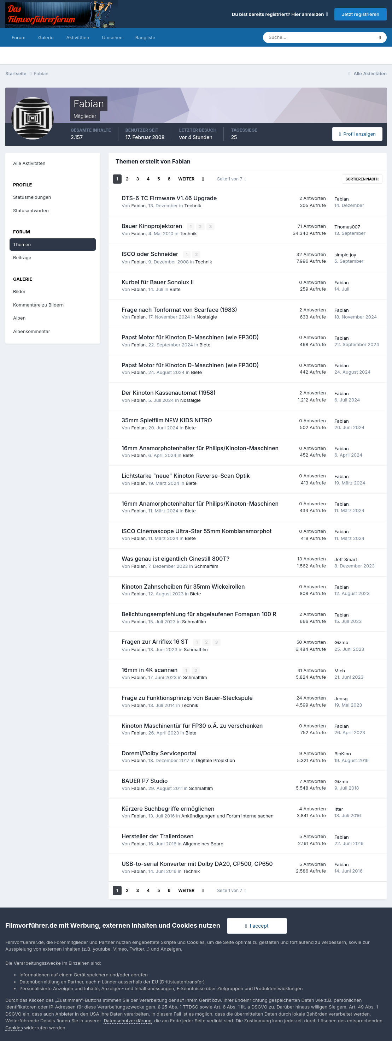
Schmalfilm (206, 566)
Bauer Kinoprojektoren (153, 226)
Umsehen (112, 37)
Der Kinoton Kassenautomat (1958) (169, 392)
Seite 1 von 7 (231, 179)
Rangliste (145, 37)
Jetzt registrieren (360, 14)
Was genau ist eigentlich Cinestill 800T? (175, 558)
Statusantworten (31, 210)
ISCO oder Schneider (151, 253)
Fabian (138, 205)
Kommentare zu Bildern (38, 305)
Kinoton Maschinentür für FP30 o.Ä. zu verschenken (192, 724)
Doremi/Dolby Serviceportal (159, 752)
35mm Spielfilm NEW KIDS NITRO (167, 419)
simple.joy (345, 254)
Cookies (14, 1027)
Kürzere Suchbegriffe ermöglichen (168, 807)
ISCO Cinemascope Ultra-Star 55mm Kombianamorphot (197, 530)
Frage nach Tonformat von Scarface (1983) (179, 309)
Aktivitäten (77, 37)
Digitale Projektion (215, 759)
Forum (18, 37)
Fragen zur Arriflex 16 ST (156, 641)
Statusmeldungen (32, 197)
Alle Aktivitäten (29, 163)
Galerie (45, 37)
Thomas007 (347, 226)
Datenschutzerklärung (127, 1020)
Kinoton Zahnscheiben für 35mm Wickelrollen (183, 586)
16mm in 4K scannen (150, 669)
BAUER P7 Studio (145, 780)
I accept (257, 926)
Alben (19, 318)
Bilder (19, 291)
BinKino (342, 753)
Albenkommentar (31, 331)
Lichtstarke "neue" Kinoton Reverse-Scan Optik (186, 475)
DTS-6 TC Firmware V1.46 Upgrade (169, 198)
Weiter (186, 179)
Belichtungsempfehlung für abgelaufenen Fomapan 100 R (199, 613)
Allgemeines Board (203, 842)
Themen (22, 244)
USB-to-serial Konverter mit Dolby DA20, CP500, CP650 (197, 863)
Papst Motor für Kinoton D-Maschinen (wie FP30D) (190, 336)
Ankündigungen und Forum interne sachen (227, 815)
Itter (338, 808)
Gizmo (341, 642)
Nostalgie (207, 316)
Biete (175, 289)
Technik (192, 205)
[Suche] (293, 37)
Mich (339, 670)
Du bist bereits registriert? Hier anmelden (280, 14)
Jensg (341, 698)
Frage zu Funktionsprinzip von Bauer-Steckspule (187, 697)
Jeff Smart (345, 559)
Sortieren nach (362, 179)
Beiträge (22, 257)
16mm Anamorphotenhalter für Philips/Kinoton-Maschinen (200, 447)
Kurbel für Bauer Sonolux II (158, 281)
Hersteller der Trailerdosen (158, 835)
